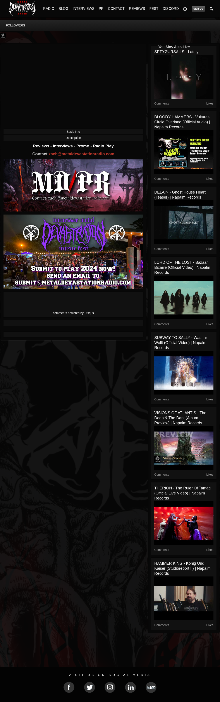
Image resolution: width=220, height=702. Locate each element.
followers (15, 25)
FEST (154, 8)
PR (101, 8)
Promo (83, 146)
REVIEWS (137, 8)
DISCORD (171, 8)
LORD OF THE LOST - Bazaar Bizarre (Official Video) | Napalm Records (182, 267)
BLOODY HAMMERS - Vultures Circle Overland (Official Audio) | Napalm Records (182, 122)
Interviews (63, 146)
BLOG (63, 8)
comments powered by (73, 313)
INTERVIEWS (83, 8)
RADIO (48, 8)
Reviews (41, 146)
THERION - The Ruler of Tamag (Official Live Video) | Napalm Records (182, 493)
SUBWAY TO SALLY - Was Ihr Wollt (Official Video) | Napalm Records (180, 342)
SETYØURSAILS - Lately (176, 52)
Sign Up (198, 8)
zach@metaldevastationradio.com (81, 154)
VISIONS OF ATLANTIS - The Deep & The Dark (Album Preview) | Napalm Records (180, 418)
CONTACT (116, 8)
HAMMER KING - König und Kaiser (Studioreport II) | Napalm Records (182, 568)
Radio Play (103, 146)
